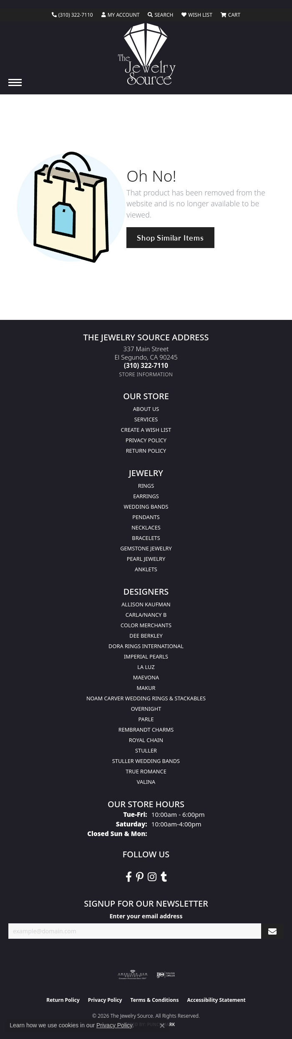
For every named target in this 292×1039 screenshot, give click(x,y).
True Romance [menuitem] (146, 771)
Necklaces (146, 527)
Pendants (146, 517)
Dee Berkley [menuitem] (145, 635)
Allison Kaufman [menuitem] (146, 604)
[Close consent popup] (162, 1025)
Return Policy (146, 450)
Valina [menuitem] (146, 782)
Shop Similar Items (170, 237)
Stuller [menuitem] (146, 750)
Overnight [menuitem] (146, 708)
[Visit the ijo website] (165, 974)
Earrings (146, 496)
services (146, 419)
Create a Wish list (146, 429)
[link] (72, 15)
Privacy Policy (146, 440)
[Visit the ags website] (132, 974)
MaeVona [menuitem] (146, 677)
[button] (120, 15)
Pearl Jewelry (146, 559)
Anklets (146, 569)
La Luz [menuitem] (145, 667)
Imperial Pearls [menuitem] (146, 656)
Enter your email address (145, 916)
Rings (146, 485)
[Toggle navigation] (15, 82)
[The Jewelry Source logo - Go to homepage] (146, 53)
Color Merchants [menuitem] (146, 625)
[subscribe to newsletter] (272, 931)
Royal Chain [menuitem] (146, 740)
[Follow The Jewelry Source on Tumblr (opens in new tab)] (164, 877)
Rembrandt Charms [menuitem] (146, 729)
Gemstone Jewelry (146, 548)
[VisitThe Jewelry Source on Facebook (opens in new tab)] (129, 877)
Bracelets (146, 538)
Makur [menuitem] (145, 688)
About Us (146, 409)
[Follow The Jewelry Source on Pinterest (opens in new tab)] (139, 877)
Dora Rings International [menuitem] (146, 646)
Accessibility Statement (216, 1000)
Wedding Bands (146, 506)
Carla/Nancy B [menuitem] (146, 614)
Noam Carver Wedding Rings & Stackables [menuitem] (146, 698)
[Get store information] (146, 374)
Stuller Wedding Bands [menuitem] (146, 761)
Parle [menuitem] (146, 719)
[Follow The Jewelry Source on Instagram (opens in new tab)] (152, 877)
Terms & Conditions (155, 1000)
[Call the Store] (146, 365)
